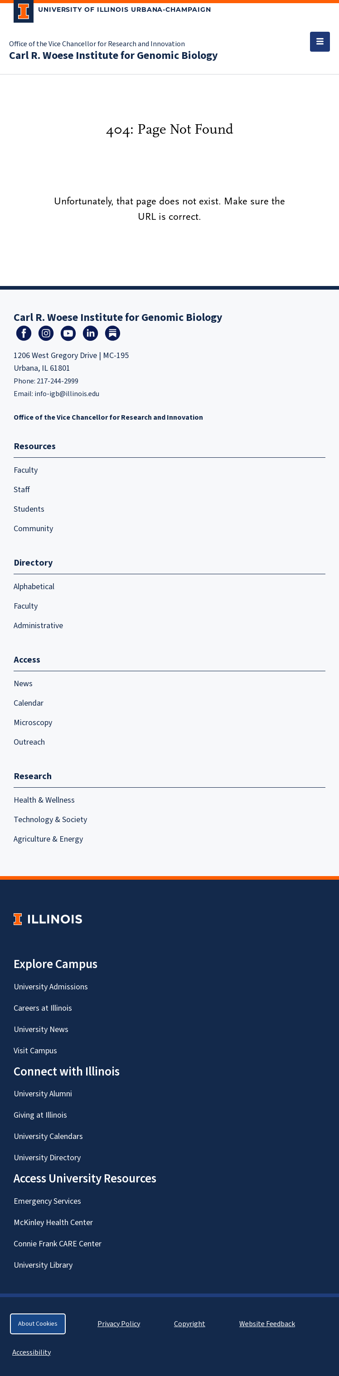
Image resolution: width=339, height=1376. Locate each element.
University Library (43, 1265)
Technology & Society (50, 819)
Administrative (38, 625)
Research (33, 776)
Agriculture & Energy (48, 839)
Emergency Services (47, 1201)
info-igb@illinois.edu (66, 394)
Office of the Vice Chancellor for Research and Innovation (97, 44)
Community (33, 528)
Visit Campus (35, 1050)
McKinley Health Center (53, 1222)
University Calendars (48, 1136)
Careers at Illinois (43, 1008)
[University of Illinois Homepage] (48, 919)
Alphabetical (34, 586)
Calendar (29, 703)
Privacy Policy (118, 1324)
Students (29, 509)
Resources (35, 446)
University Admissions (51, 987)
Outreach (29, 742)
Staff (22, 489)
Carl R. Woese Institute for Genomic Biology (113, 55)
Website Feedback (268, 1324)
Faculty (26, 470)
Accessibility (31, 1352)
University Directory (47, 1157)
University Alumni (43, 1094)
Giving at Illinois (40, 1115)
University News (41, 1029)
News (23, 683)
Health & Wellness (44, 800)
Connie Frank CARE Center (58, 1244)
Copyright (189, 1324)
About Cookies (38, 1323)
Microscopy (33, 722)
